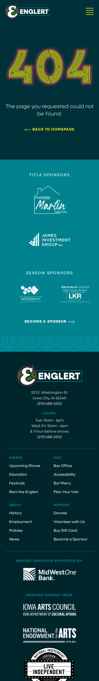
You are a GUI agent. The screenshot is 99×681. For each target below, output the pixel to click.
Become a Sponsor (46, 322)
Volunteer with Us (69, 522)
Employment (20, 522)
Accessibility (65, 475)
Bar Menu (62, 483)
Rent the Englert (23, 492)
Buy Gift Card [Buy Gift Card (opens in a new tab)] (65, 531)
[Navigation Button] (90, 11)
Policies (16, 531)
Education (18, 475)
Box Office (63, 466)
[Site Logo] (27, 11)
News (14, 539)
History (15, 513)
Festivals (17, 483)
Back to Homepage (53, 130)
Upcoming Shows (24, 466)
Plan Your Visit (66, 492)
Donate (60, 513)
